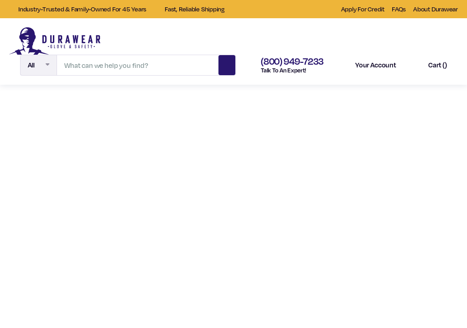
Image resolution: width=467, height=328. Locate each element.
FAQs (399, 9)
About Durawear (435, 9)
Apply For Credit (362, 9)
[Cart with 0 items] (429, 65)
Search (227, 63)
